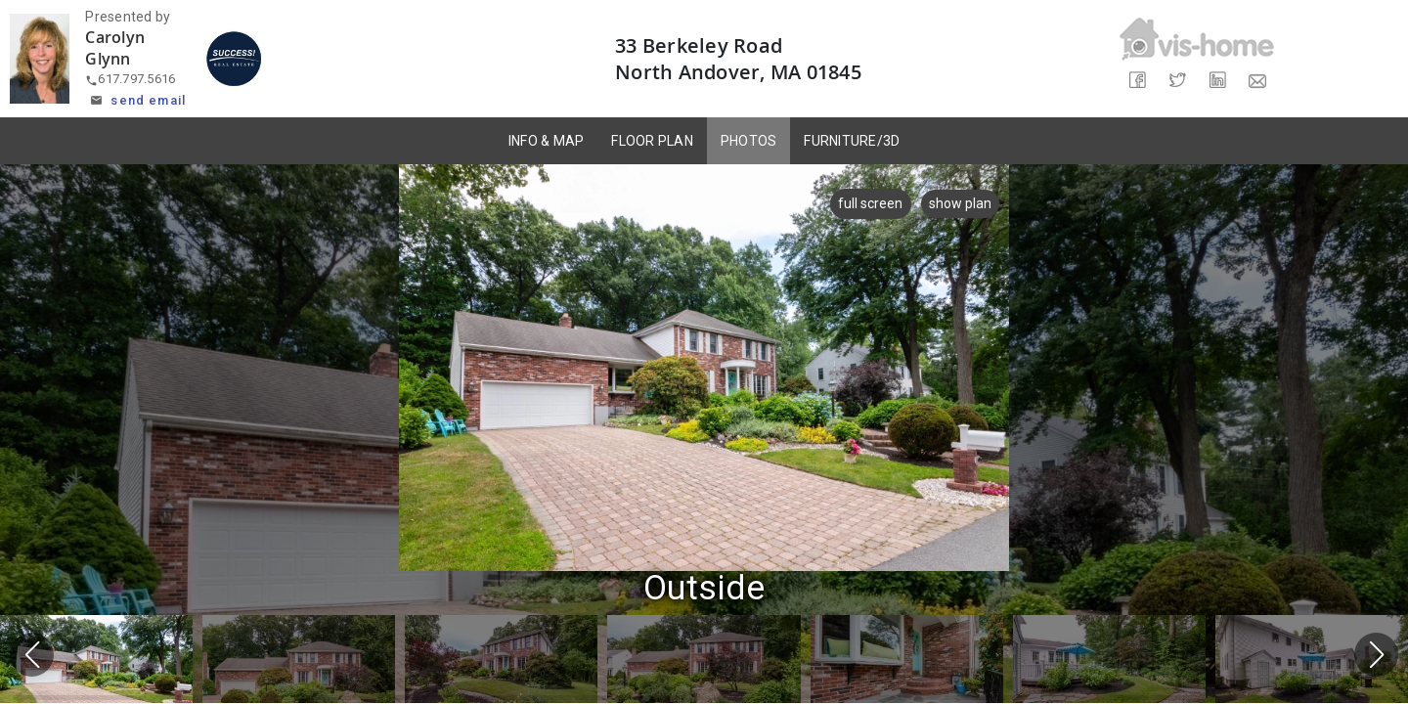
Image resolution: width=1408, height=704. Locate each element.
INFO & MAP (546, 141)
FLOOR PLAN (652, 141)
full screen (866, 203)
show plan (960, 203)
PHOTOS (749, 141)
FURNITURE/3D (852, 141)
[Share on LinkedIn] (1217, 80)
